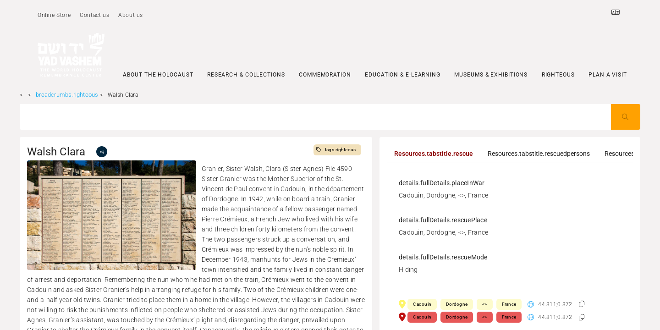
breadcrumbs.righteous (67, 94)
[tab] (433, 153)
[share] (101, 151)
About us (130, 15)
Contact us (94, 15)
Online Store (54, 15)
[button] (581, 304)
